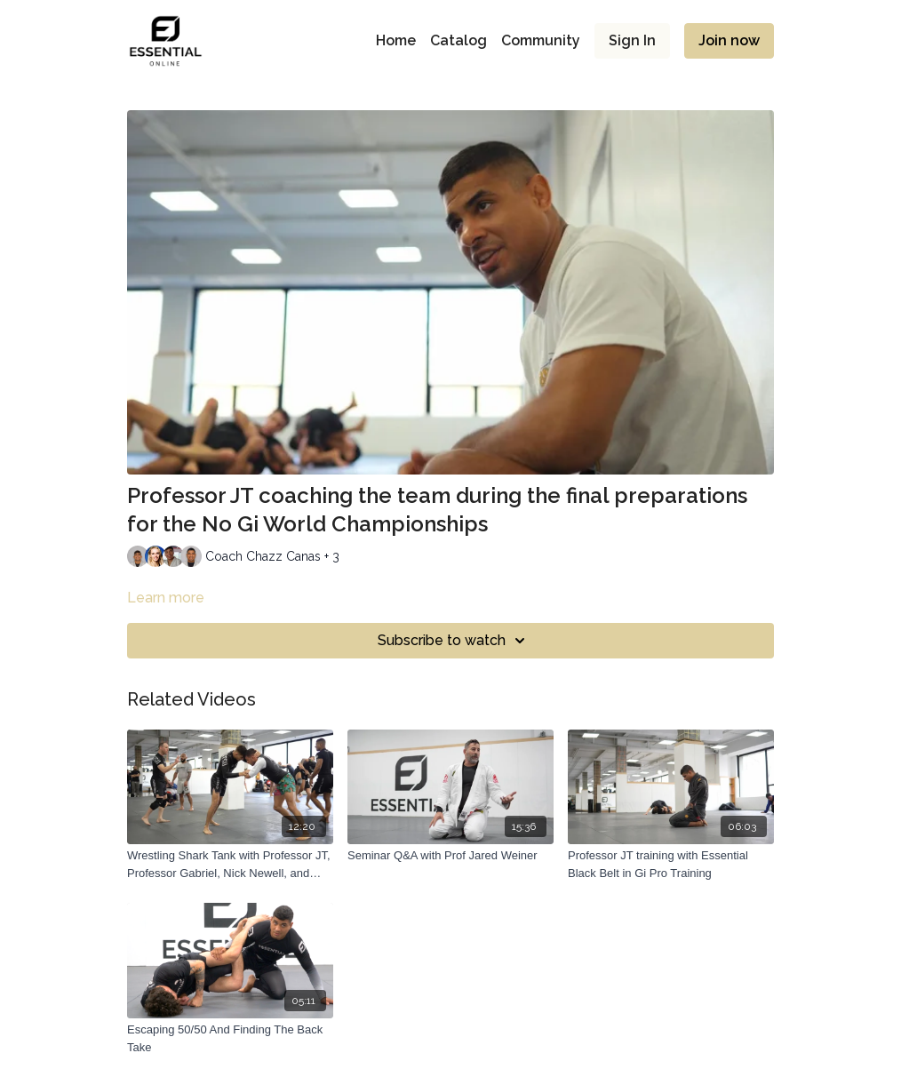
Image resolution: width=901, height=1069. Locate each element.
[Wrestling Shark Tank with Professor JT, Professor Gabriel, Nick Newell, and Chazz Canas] (230, 864)
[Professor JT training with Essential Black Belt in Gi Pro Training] (671, 864)
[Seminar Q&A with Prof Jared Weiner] (450, 856)
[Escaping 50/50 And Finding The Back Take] (230, 1038)
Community (540, 40)
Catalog (458, 40)
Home (396, 40)
